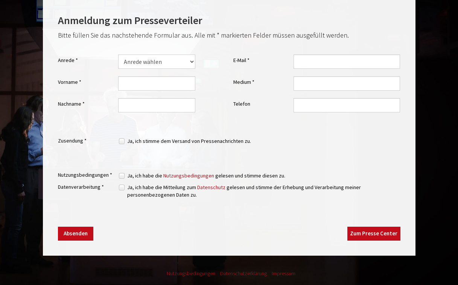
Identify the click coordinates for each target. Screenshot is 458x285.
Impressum (283, 273)
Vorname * (69, 82)
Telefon (241, 103)
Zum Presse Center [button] (373, 233)
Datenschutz (211, 187)
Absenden (76, 233)
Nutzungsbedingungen (188, 175)
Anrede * (68, 60)
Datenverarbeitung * (81, 186)
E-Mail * (241, 60)
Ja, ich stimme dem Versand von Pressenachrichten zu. (189, 141)
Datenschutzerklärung (243, 273)
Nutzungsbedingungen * (85, 174)
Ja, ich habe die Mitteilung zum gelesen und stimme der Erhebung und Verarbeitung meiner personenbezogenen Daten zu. (244, 191)
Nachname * (71, 103)
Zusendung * (72, 140)
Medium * (243, 82)
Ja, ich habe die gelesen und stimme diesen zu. (206, 175)
